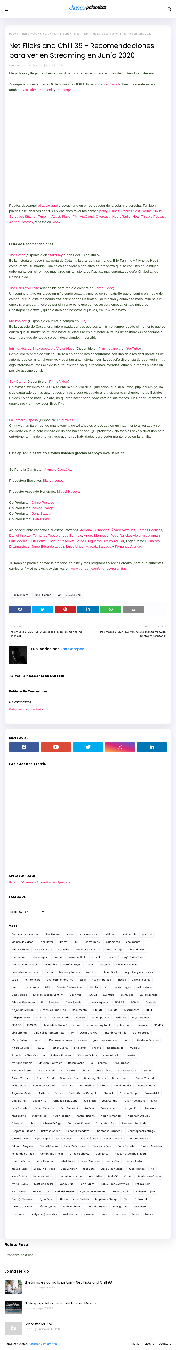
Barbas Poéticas (149, 530)
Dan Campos (18, 65)
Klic (82, 321)
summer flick (77, 957)
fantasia (151, 1002)
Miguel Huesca (68, 491)
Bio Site (149, 1343)
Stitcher (30, 216)
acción (39, 1040)
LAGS (154, 1100)
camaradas (92, 941)
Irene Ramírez (44, 1161)
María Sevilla (20, 1183)
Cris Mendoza (40, 33)
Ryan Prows (47, 1199)
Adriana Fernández (94, 530)
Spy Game (17, 381)
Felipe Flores (19, 1085)
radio (127, 1040)
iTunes (114, 211)
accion (112, 957)
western (132, 1055)
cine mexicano (89, 934)
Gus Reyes (102, 1153)
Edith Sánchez (50, 1002)
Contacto (165, 1343)
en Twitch (112, 84)
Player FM (69, 216)
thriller (94, 987)
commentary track (99, 1025)
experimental (132, 1010)
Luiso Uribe (74, 546)
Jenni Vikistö (133, 1161)
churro (49, 972)
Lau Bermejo (72, 535)
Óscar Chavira (88, 1032)
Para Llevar (46, 941)
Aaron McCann (86, 1115)
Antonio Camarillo (115, 1032)
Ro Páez (89, 1108)
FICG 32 (92, 994)
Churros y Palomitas (43, 1343)
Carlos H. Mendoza (77, 1131)
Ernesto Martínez (151, 1146)
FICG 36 (80, 1017)
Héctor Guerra (59, 1047)
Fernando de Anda (23, 1153)
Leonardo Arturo (43, 1176)
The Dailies (50, 964)
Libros (104, 1085)
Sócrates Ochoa (87, 1055)
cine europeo (40, 957)
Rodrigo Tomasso (22, 1199)
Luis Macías (18, 541)
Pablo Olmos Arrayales (115, 1183)
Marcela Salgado (98, 546)
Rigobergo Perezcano (93, 1191)
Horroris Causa (21, 1161)
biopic (86, 1070)
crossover (80, 1047)
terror (135, 1214)
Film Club (67, 1085)
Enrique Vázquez (61, 541)
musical (134, 1047)
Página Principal (19, 33)
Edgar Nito (39, 1100)
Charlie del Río (69, 1078)
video (70, 934)
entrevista (127, 994)
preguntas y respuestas (138, 972)
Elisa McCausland (75, 1146)
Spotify (102, 211)
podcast (147, 934)
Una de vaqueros (98, 1002)
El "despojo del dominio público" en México (60, 1303)
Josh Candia (109, 1100)
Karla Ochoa (19, 1176)
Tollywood (141, 1199)
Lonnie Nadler (122, 1085)
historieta (18, 1214)
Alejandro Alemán (146, 535)
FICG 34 (112, 1010)
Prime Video (103, 288)
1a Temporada (60, 1017)
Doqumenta (79, 1010)
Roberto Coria (121, 1191)
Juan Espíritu (42, 519)
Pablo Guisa (87, 1183)
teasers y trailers (69, 972)
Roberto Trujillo (145, 1191)
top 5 (15, 979)
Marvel (128, 1176)
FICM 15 (158, 1025)
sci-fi (83, 979)
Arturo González (106, 1123)
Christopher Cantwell (109, 1131)
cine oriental (20, 1032)
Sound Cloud (152, 211)
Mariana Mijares (22, 1062)
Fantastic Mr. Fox (38, 1324)
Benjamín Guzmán (23, 1131)
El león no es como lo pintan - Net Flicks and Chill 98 (68, 1282)
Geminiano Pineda (52, 1153)
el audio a (45, 205)
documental (133, 941)
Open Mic (75, 994)
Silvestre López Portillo (74, 1199)
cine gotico (120, 1206)
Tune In (44, 216)
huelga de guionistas (43, 1214)
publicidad (123, 1025)
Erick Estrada (126, 1146)
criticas (109, 934)
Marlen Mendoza (44, 1108)
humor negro (33, 979)
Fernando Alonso (128, 546)
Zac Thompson (97, 1206)
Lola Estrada (20, 1108)
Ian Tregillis (87, 1085)
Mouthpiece (18, 321)
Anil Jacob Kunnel (79, 1123)
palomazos (113, 941)
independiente (21, 1017)
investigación (129, 1108)
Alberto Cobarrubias (24, 1123)
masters (104, 964)
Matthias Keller (43, 1183)
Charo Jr (109, 1093)
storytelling (39, 1115)
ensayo (96, 1047)
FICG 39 (32, 1025)
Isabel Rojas (67, 1161)
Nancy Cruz (66, 1183)
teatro (104, 1214)
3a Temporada (148, 994)
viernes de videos (22, 941)
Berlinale (120, 1017)
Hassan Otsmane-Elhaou (130, 1153)
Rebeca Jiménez (61, 1055)
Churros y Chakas (95, 1078)
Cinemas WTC (20, 1138)
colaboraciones (128, 1070)
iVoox (56, 222)
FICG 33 (119, 1002)
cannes (82, 1040)
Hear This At (141, 216)
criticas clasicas (126, 964)
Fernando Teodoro (47, 535)
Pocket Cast (130, 211)
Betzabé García (50, 1131)
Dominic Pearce (138, 1138)
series (147, 1070)
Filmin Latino (108, 348)
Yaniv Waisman (72, 1206)
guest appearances (105, 1040)
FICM (90, 964)
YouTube (29, 90)
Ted (126, 1199)
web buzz (92, 972)
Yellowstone (144, 987)
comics (58, 957)
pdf (106, 987)
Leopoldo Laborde (70, 1176)
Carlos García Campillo (83, 1093)
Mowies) (68, 420)
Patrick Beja (142, 1183)
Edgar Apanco (141, 1017)
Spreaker (16, 216)
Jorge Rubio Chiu (132, 957)
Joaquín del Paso (44, 1168)
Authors (44, 1093)
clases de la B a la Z (55, 1025)
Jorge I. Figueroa (89, 541)
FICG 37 (39, 1047)
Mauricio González (57, 469)
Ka (152, 1168)
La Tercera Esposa (23, 420)
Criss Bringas (121, 1062)
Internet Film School (24, 964)
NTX (47, 987)
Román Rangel (43, 508)
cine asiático (104, 1070)
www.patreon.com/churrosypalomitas (99, 568)
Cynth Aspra (42, 1138)
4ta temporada (101, 979)
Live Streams (43, 595)
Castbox (27, 222)
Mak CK (113, 1176)
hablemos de (115, 1047)
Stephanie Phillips (106, 1199)
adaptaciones (20, 949)
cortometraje (114, 949)
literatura (150, 1108)
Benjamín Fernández (135, 1123)
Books (59, 1093)
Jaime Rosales (43, 502)
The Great (17, 255)
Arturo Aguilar (113, 541)
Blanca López (53, 480)
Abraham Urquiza (139, 1115)
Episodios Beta (101, 1146)
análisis (41, 1017)
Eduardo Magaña (22, 1146)
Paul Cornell (19, 1191)
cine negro (140, 1206)
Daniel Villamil (144, 1078)
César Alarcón (64, 1138)
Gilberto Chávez (80, 1153)
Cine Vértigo (19, 994)
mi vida (97, 957)
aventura (108, 994)
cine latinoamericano (25, 972)
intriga (121, 979)
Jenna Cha (112, 1161)
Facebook (45, 90)
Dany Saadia (41, 513)
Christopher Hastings (141, 1131)
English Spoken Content (48, 994)
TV (72, 1032)
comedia (63, 949)
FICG (76, 941)
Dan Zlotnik (19, 1100)
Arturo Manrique (96, 535)
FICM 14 (135, 1002)
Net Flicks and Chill (69, 595)
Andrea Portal (45, 1078)
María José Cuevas (149, 1176)
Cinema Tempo (129, 1093)
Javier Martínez (90, 1161)
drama (63, 941)
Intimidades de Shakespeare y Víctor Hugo (41, 348)
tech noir (120, 1214)
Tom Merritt (68, 1070)
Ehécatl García (48, 1146)
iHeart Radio (120, 216)
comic (77, 1025)
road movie (19, 1115)
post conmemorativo (60, 979)
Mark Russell (47, 1070)
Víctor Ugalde (47, 1206)
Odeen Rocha (76, 1062)
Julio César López (112, 1168)
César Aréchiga (89, 1138)
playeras (89, 1214)
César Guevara (113, 1138)
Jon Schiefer (69, 1168)
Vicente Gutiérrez (22, 1206)
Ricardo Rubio (146, 1085)
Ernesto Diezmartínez (70, 987)
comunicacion (112, 1055)
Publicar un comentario (26, 709)
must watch (128, 934)
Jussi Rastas (137, 1168)
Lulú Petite (37, 541)
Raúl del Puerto (64, 1191)
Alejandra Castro (22, 1093)
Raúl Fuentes (99, 1062)
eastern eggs (123, 987)
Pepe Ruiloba (120, 535)
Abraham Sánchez (147, 1040)
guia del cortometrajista (49, 1032)
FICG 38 (16, 1025)
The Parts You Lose (24, 288)
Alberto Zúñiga (52, 1123)
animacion (18, 957)
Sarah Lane (108, 1108)
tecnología (32, 987)
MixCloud (87, 216)
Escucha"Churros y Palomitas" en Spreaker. (40, 882)
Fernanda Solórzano (64, 1100)
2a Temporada (100, 1017)
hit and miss (137, 949)
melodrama (70, 1214)
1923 (149, 1010)
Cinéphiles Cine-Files (53, 1010)
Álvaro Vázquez (123, 530)
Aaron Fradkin (61, 1115)
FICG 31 (97, 1010)
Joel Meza (90, 1100)
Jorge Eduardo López (47, 546)
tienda (149, 1214)
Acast (55, 216)
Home (135, 1343)
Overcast (103, 216)
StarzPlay (55, 255)
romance (142, 1025)
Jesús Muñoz (20, 1168)
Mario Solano (20, 1040)
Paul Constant (69, 1108)
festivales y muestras (25, 934)
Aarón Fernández (111, 1115)
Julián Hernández (134, 1100)
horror (15, 987)
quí (55, 205)
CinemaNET (152, 1093)
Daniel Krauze (20, 535)
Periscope (64, 90)
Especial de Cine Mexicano (28, 1055)
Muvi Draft (110, 972)
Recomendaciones (60, 1040)
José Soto (89, 1168)
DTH (137, 1062)
